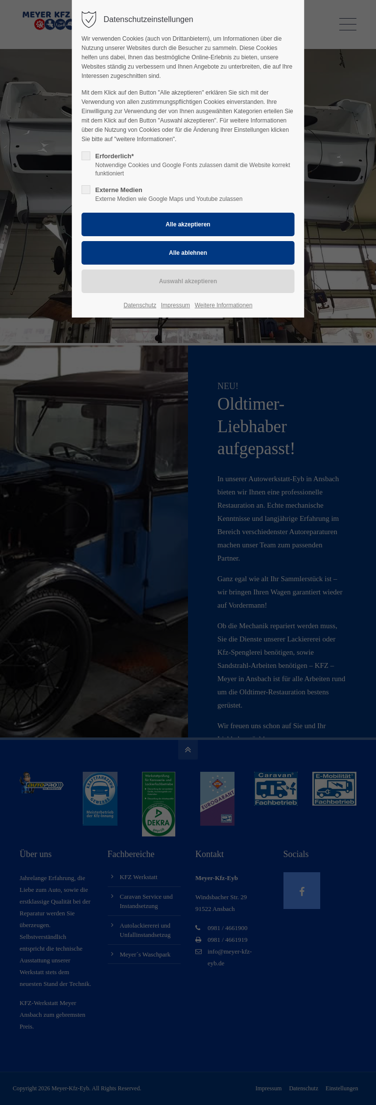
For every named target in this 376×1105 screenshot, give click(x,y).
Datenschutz (139, 305)
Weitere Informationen (224, 305)
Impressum (175, 305)
